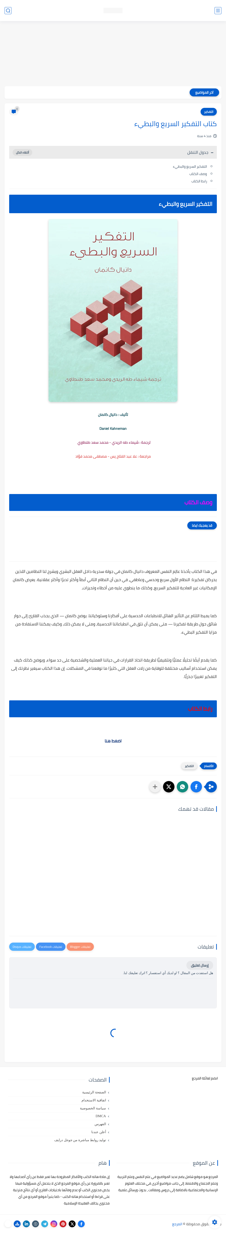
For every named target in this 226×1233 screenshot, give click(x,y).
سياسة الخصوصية (93, 1108)
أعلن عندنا (98, 1132)
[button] (196, 786)
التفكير (208, 112)
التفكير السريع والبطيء (190, 166)
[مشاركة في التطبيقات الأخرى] (155, 786)
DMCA (100, 1116)
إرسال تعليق (200, 965)
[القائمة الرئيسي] (218, 10)
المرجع (177, 1223)
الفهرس (100, 1124)
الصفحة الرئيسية (94, 1092)
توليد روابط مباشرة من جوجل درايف (80, 1140)
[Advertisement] (113, 54)
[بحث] (8, 10)
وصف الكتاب (198, 173)
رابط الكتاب (199, 181)
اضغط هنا (113, 741)
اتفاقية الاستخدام (94, 1100)
